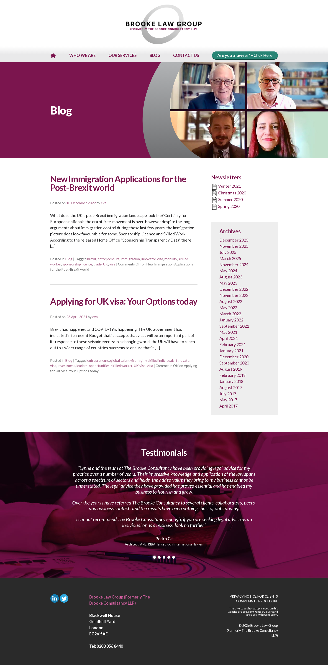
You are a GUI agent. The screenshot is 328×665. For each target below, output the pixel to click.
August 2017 (230, 386)
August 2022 (230, 300)
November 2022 (233, 294)
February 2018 (232, 374)
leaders (81, 365)
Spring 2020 (225, 206)
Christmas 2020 (228, 192)
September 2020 (234, 362)
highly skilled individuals (156, 360)
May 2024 (228, 270)
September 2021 (234, 325)
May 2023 (228, 282)
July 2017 (227, 392)
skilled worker (121, 365)
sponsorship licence (77, 263)
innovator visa (152, 258)
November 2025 (233, 245)
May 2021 (228, 331)
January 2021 (231, 349)
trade (97, 263)
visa (112, 263)
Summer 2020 (227, 199)
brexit (91, 258)
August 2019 (230, 368)
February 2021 (232, 343)
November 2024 (233, 263)
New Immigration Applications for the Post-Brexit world (118, 182)
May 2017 (228, 399)
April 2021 (228, 337)
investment (66, 365)
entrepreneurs (108, 258)
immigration (130, 258)
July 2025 (227, 251)
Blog (68, 258)
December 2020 (233, 356)
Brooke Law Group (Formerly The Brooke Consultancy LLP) (252, 630)
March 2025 (230, 257)
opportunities (99, 365)
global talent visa (123, 360)
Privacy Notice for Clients (254, 596)
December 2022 (233, 288)
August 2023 (230, 276)
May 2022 (228, 306)
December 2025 (233, 239)
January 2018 (231, 380)
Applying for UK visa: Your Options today (123, 300)
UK (105, 263)
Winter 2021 (226, 186)
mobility (170, 258)
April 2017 (228, 405)
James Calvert (264, 611)
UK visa (140, 365)
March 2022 (230, 313)
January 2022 (231, 319)
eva (103, 202)
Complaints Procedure (257, 600)
